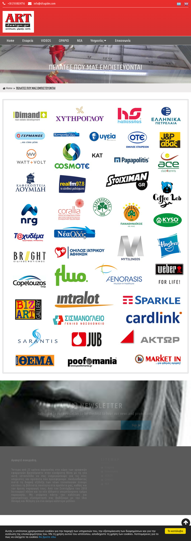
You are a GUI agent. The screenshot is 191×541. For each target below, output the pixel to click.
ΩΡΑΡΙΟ (64, 40)
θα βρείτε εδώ (47, 537)
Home (10, 40)
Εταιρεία (27, 40)
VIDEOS (46, 40)
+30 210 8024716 (14, 3)
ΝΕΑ (79, 40)
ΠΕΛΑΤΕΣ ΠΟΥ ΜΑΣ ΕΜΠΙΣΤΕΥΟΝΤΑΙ (35, 88)
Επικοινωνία (122, 40)
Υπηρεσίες (98, 40)
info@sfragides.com (42, 3)
